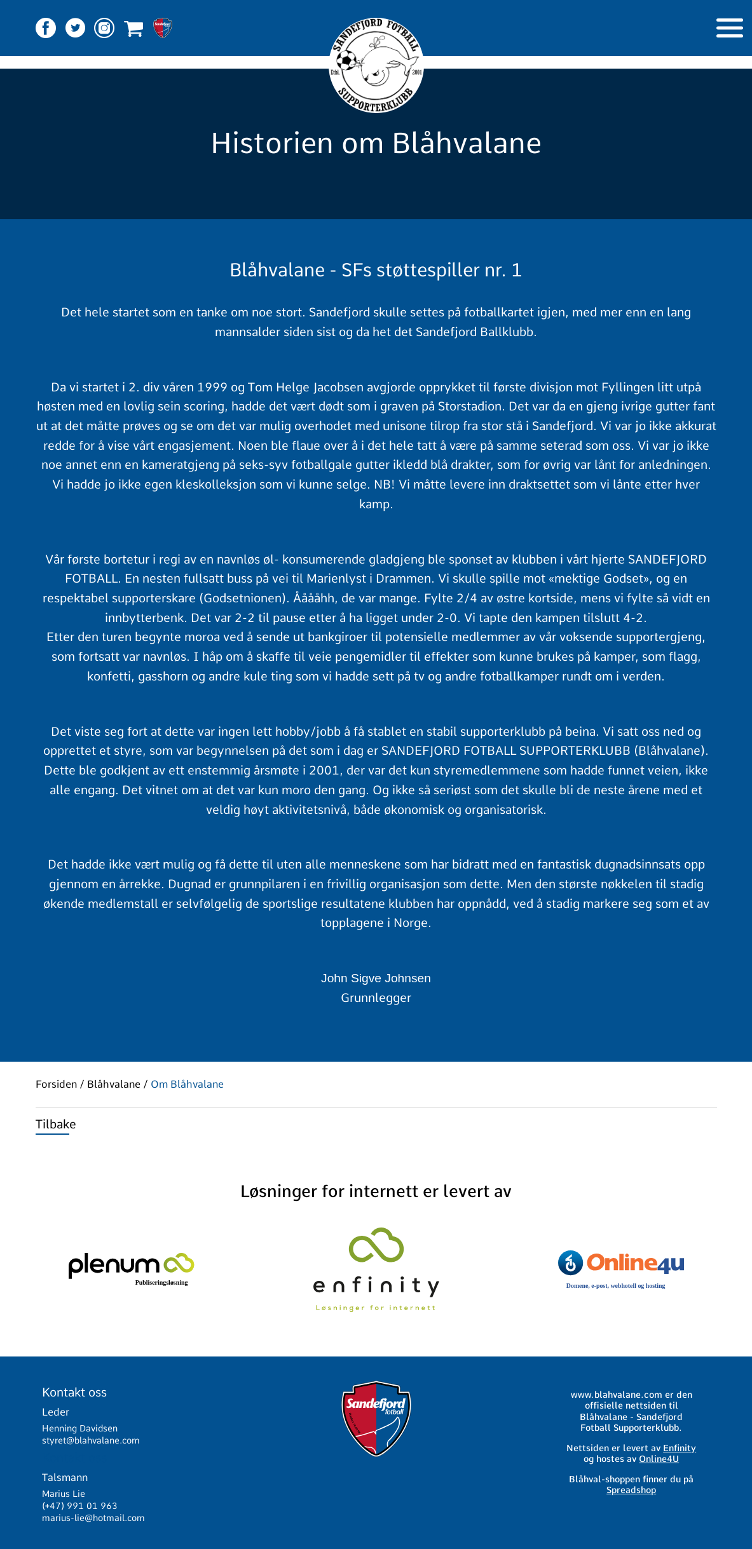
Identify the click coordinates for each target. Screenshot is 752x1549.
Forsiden (56, 1084)
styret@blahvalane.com (91, 1440)
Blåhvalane (113, 1084)
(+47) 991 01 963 (80, 1506)
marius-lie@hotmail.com (93, 1518)
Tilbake (56, 1124)
